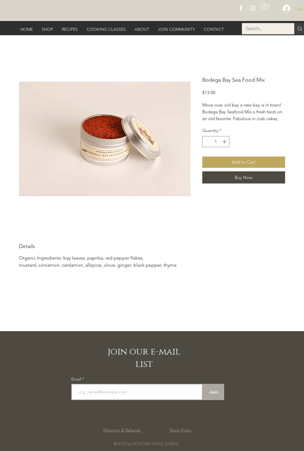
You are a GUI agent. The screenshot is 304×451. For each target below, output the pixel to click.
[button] (268, 5)
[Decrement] (207, 141)
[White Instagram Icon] (252, 8)
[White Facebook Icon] (241, 8)
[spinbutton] (216, 141)
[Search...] (263, 28)
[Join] (213, 392)
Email (76, 379)
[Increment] (225, 141)
